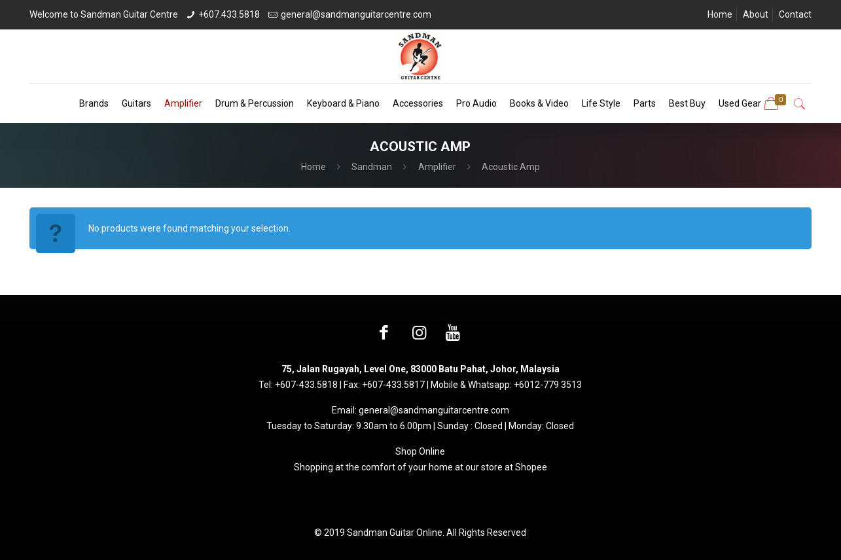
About (755, 14)
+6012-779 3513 (548, 384)
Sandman (371, 167)
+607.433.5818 (229, 14)
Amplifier (437, 167)
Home (719, 14)
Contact (795, 14)
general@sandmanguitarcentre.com (356, 14)
